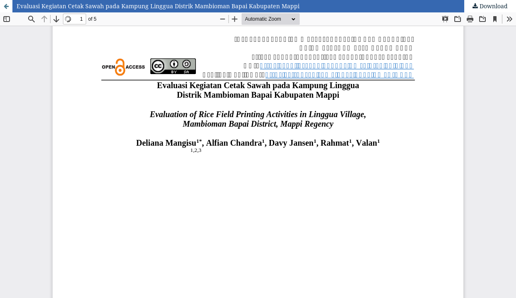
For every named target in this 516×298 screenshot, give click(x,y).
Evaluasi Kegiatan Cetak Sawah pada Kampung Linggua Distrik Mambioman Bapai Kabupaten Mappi (158, 6)
